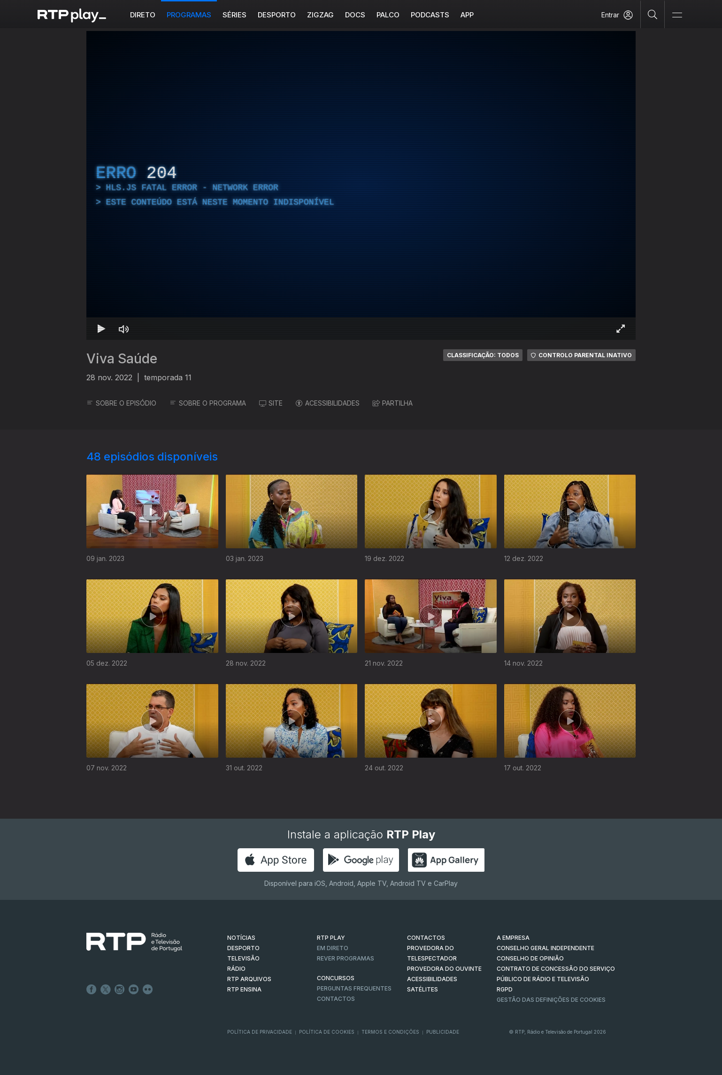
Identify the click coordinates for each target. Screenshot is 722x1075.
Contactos (336, 998)
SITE (271, 403)
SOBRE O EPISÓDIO (121, 403)
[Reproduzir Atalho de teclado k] (101, 328)
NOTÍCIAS (241, 937)
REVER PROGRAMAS (345, 958)
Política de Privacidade (259, 1032)
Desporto (277, 14)
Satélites (422, 989)
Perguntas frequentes (354, 988)
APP (467, 14)
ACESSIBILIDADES (328, 403)
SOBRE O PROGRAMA (207, 403)
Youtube (134, 989)
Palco (387, 14)
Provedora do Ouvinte (444, 968)
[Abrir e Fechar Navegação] (677, 15)
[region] (361, 185)
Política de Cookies (326, 1032)
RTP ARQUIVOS (249, 979)
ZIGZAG (320, 14)
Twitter (105, 989)
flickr (148, 989)
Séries (234, 14)
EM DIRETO (332, 948)
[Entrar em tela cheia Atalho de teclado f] (620, 328)
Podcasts (430, 14)
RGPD (505, 989)
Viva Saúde (121, 359)
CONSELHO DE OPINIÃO (530, 958)
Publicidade (442, 1032)
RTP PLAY (331, 937)
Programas (189, 14)
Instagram (120, 989)
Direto (142, 14)
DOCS (355, 14)
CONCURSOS (335, 978)
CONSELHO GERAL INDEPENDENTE (545, 948)
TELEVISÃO (243, 958)
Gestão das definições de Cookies (551, 999)
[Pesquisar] (653, 14)
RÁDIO (236, 968)
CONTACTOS (426, 937)
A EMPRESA (513, 937)
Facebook (91, 989)
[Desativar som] (124, 328)
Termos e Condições (390, 1032)
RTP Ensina (244, 989)
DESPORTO (243, 948)
